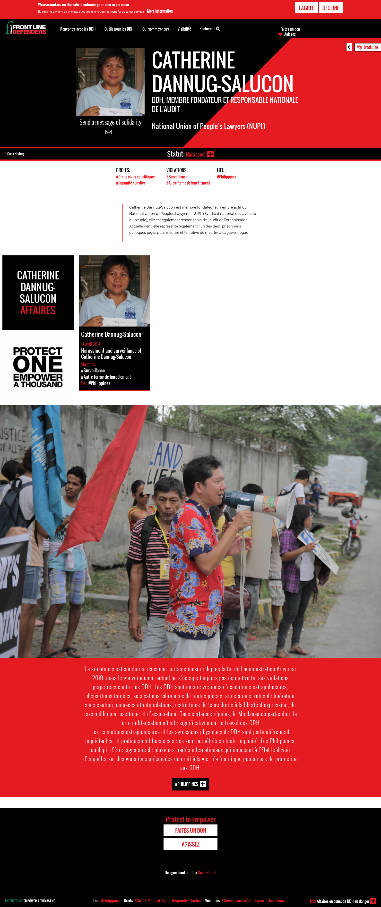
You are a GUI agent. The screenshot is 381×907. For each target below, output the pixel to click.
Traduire (370, 46)
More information (160, 11)
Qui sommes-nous (155, 29)
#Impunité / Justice (131, 183)
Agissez (289, 34)
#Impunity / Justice (186, 900)
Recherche (209, 28)
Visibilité (184, 29)
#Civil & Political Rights (152, 900)
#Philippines (227, 177)
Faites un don (290, 28)
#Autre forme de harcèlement (190, 183)
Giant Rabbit (207, 872)
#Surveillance (177, 177)
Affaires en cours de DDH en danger (339, 901)
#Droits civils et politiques (137, 177)
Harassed (194, 154)
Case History (17, 154)
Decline (330, 8)
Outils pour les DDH (119, 29)
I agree (306, 8)
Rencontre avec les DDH (78, 29)
